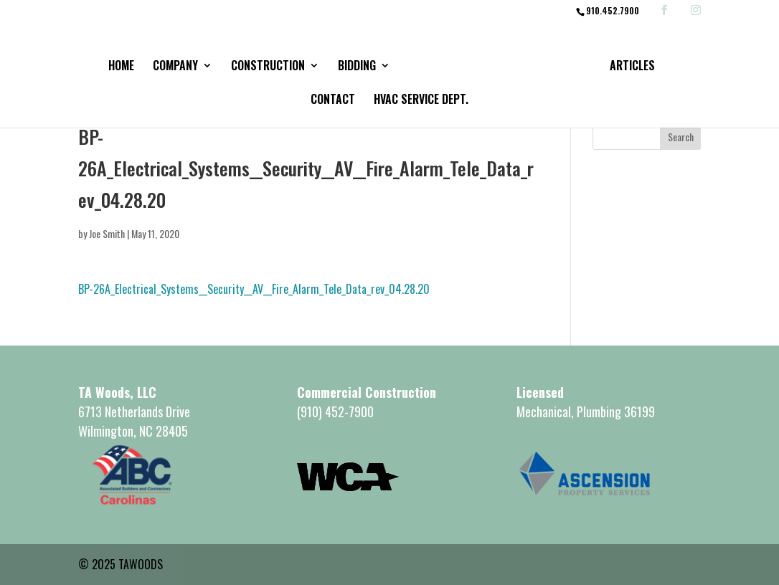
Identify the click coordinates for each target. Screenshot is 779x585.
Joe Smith (107, 233)
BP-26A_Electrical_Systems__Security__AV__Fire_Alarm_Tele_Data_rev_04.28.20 (254, 289)
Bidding (357, 67)
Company (175, 67)
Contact (333, 101)
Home (121, 67)
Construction (268, 67)
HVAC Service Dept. (421, 101)
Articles (632, 67)
